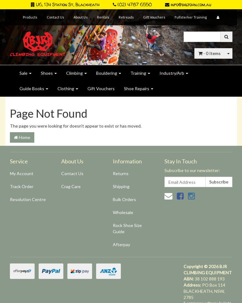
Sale (25, 73)
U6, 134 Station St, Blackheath (65, 4)
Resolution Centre (28, 199)
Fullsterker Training (191, 17)
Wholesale (123, 212)
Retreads (126, 17)
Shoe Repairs (138, 88)
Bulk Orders (124, 199)
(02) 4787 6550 (132, 4)
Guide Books (33, 88)
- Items (209, 53)
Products (30, 17)
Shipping (121, 186)
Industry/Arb (173, 73)
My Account (21, 173)
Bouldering (108, 73)
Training (140, 73)
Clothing (67, 88)
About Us (81, 17)
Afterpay (121, 244)
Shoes (49, 73)
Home (22, 137)
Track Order (21, 186)
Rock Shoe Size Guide (127, 228)
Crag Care (71, 186)
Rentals (103, 17)
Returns (121, 173)
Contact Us (55, 17)
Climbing (76, 73)
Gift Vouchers (154, 17)
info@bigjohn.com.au (188, 4)
